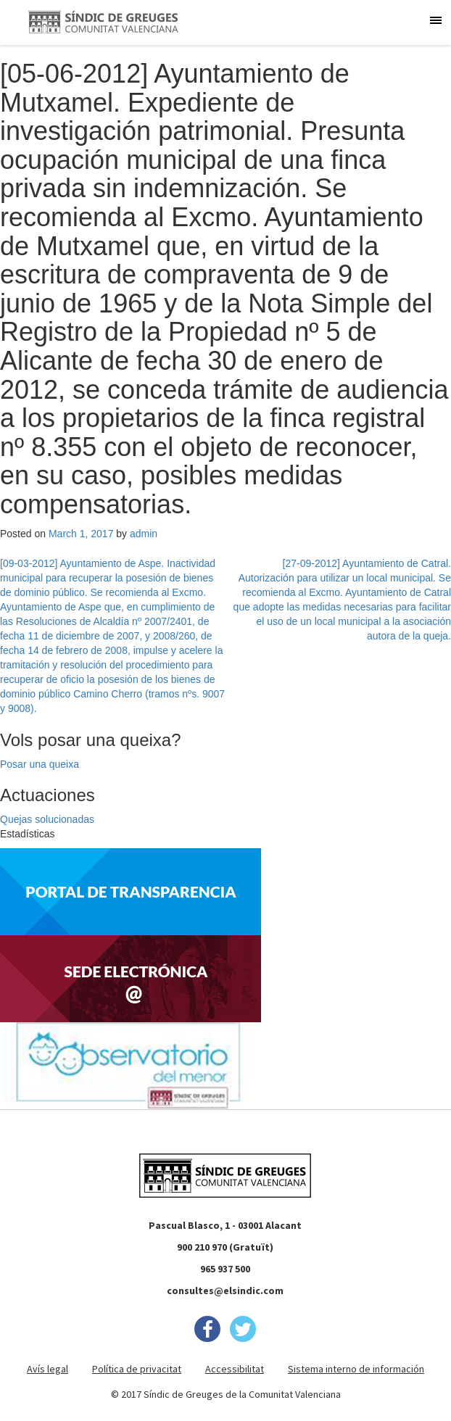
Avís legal (47, 1368)
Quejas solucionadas (47, 819)
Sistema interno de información (356, 1368)
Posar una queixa (39, 764)
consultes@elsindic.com (225, 1290)
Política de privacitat (136, 1368)
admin (143, 533)
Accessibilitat (234, 1368)
